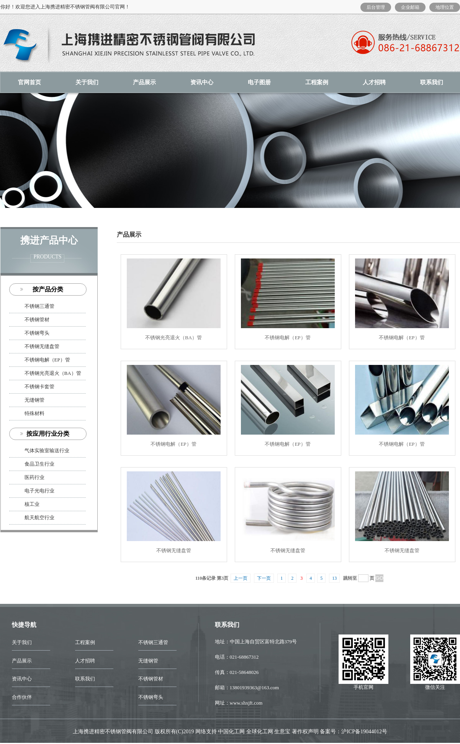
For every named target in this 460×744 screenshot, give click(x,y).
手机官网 (363, 687)
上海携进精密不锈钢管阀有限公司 (113, 731)
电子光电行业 (39, 491)
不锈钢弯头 (37, 333)
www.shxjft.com (246, 703)
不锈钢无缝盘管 (42, 346)
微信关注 (435, 687)
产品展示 (144, 82)
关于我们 (86, 82)
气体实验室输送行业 (47, 450)
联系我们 (85, 679)
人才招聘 (374, 82)
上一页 (240, 578)
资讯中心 (201, 82)
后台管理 (376, 7)
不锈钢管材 (37, 319)
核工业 (32, 504)
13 (334, 578)
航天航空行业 (39, 517)
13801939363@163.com (254, 687)
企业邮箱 (410, 7)
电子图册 (259, 82)
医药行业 (34, 477)
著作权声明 (305, 731)
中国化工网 (231, 731)
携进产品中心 (49, 240)
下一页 (264, 578)
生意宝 (282, 731)
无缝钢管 (34, 400)
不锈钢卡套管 (39, 386)
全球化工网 (259, 731)
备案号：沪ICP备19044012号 (353, 731)
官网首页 (29, 82)
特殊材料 (34, 413)
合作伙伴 (22, 697)
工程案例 (316, 82)
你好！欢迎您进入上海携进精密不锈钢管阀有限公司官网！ (65, 7)
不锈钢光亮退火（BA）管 (53, 373)
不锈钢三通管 (39, 306)
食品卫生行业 (39, 464)
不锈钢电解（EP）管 (47, 360)
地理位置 (444, 7)
